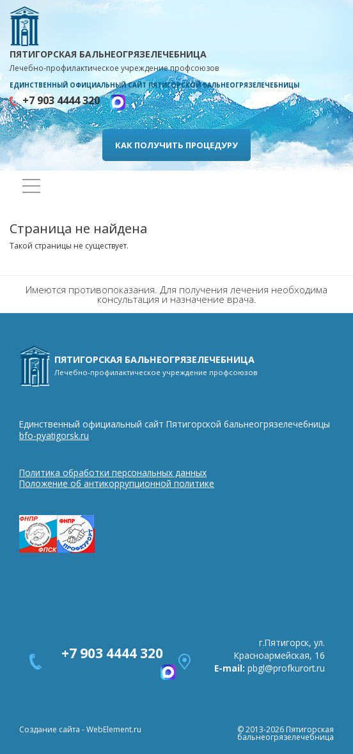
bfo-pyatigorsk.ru (54, 435)
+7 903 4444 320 (66, 100)
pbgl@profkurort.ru (286, 668)
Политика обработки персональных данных (113, 472)
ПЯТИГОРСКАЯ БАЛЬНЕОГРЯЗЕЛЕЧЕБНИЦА (176, 61)
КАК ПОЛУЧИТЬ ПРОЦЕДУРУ (176, 145)
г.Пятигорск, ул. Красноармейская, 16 (279, 648)
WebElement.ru (113, 729)
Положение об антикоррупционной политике (116, 483)
